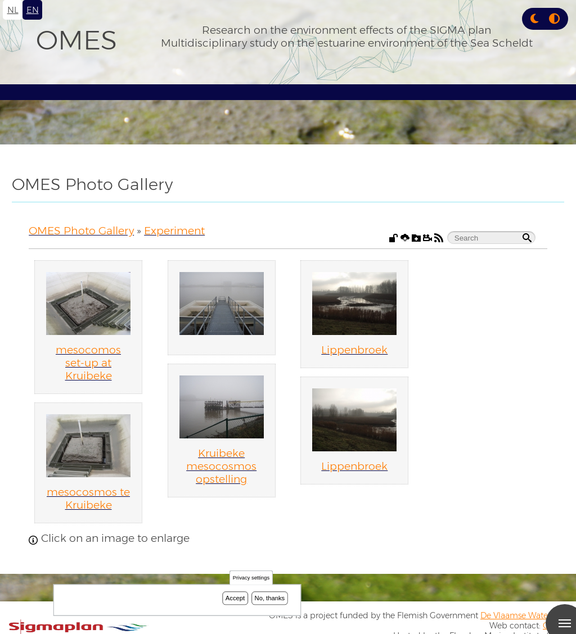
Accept (235, 598)
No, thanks (270, 598)
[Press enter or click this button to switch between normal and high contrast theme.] (554, 18)
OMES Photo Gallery (81, 230)
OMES (76, 40)
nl (13, 9)
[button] (534, 18)
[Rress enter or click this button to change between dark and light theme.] (535, 18)
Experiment (174, 230)
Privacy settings (251, 578)
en (32, 9)
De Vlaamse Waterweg (523, 615)
